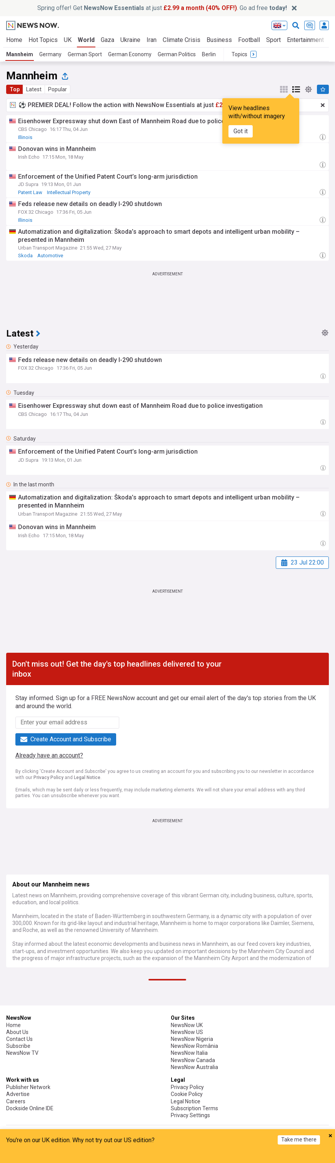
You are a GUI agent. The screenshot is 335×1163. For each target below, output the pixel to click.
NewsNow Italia (189, 1053)
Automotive (50, 255)
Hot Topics (43, 40)
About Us (17, 1032)
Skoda (25, 255)
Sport (273, 40)
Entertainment (305, 40)
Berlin (209, 54)
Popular (57, 89)
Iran (152, 40)
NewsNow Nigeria (192, 1039)
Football (249, 40)
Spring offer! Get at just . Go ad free (162, 8)
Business (219, 40)
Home (14, 40)
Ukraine (130, 40)
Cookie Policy (187, 1094)
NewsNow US (187, 1032)
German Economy (130, 54)
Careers (15, 1101)
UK (68, 40)
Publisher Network (28, 1087)
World (86, 40)
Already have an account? (49, 755)
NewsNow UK (187, 1025)
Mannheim (19, 54)
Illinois (25, 137)
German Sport (85, 54)
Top (15, 89)
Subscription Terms (194, 1108)
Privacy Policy (48, 777)
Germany (50, 54)
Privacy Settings (190, 1115)
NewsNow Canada (193, 1060)
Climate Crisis (181, 40)
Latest (34, 89)
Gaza (107, 40)
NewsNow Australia (194, 1067)
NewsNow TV (22, 1053)
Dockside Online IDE (29, 1108)
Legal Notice (87, 777)
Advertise (18, 1094)
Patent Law (30, 192)
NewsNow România (194, 1046)
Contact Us (19, 1039)
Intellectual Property (68, 192)
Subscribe (18, 1046)
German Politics (177, 54)
